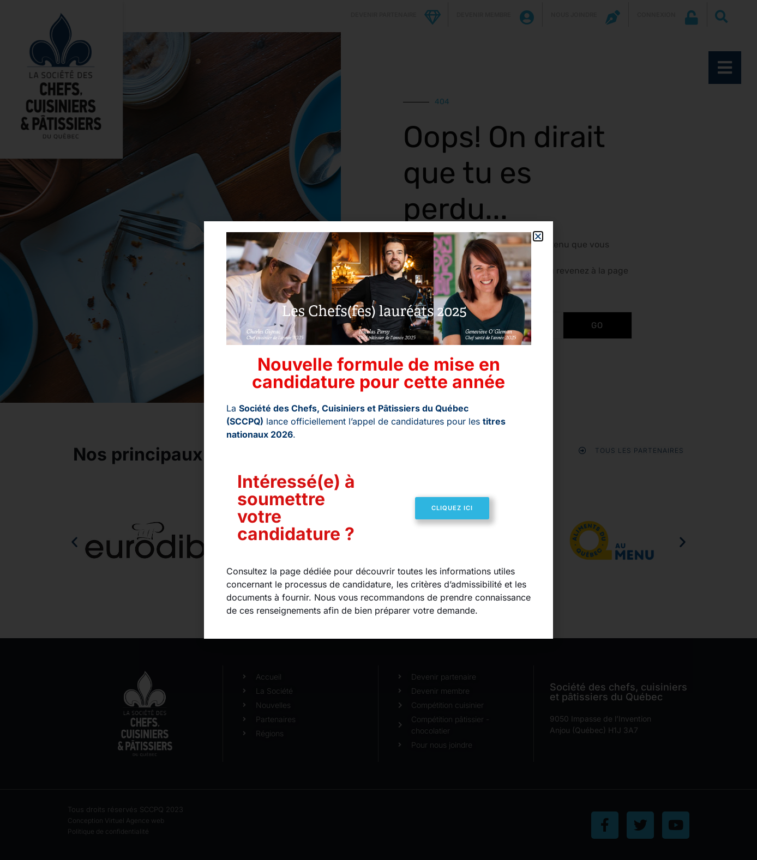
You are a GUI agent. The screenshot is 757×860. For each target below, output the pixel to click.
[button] (538, 236)
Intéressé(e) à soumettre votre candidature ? (296, 507)
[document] (378, 430)
